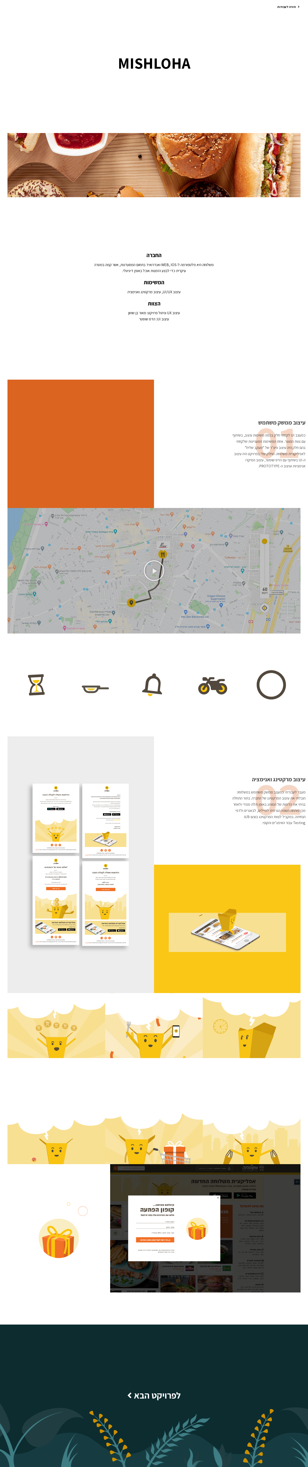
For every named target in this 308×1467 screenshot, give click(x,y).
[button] (288, 7)
